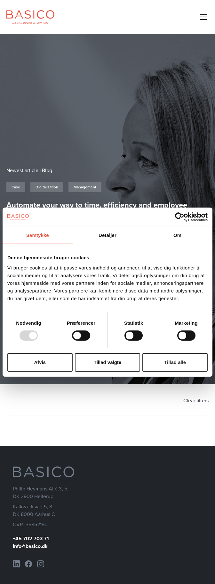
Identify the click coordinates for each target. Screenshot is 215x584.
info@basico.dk (30, 546)
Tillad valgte (107, 362)
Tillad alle (175, 362)
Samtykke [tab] (37, 235)
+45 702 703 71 (31, 538)
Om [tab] (177, 235)
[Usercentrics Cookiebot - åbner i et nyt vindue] (180, 217)
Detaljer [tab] (107, 235)
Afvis (40, 362)
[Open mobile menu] (203, 17)
